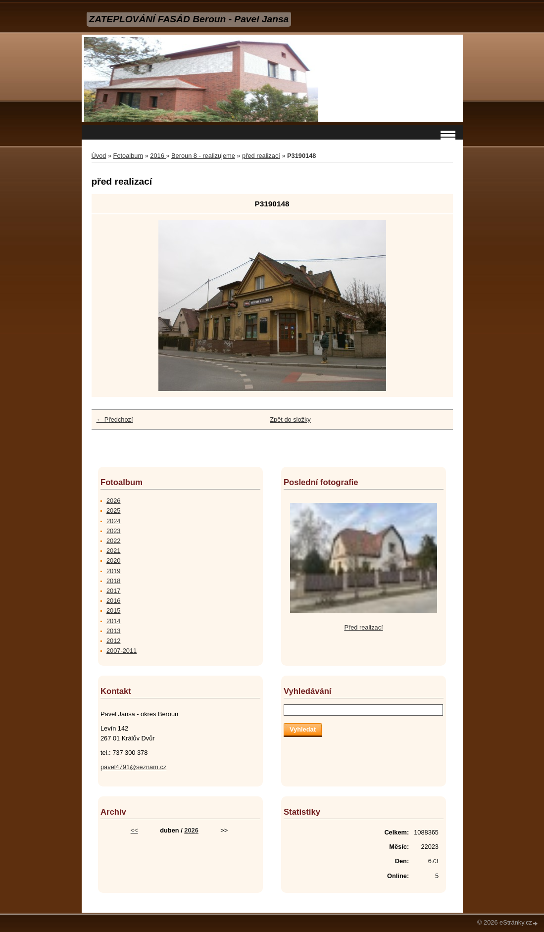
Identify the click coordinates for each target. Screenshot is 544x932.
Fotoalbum (128, 155)
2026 (113, 500)
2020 (113, 560)
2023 (113, 531)
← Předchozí (115, 419)
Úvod (99, 155)
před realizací (261, 155)
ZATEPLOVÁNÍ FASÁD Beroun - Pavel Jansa (189, 19)
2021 (113, 550)
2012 (113, 640)
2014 (113, 621)
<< (134, 830)
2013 (113, 631)
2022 (113, 540)
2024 (113, 521)
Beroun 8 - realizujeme (203, 155)
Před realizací (363, 627)
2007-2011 (121, 650)
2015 (113, 610)
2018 (113, 581)
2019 (113, 571)
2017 (113, 590)
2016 (158, 155)
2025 (113, 510)
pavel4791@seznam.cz (133, 767)
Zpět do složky (290, 419)
